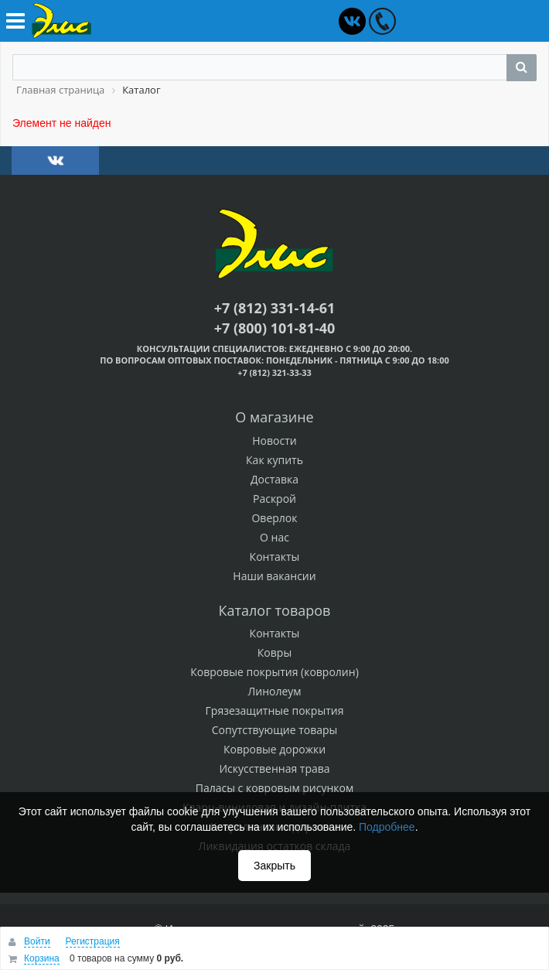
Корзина (42, 958)
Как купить (274, 460)
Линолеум (274, 691)
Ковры (274, 652)
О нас (274, 537)
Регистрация (93, 941)
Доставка (274, 479)
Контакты (275, 556)
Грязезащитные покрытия (275, 710)
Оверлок (274, 518)
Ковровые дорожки (274, 749)
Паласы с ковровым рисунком (275, 787)
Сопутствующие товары (275, 729)
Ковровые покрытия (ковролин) (274, 671)
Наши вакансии (274, 576)
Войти (37, 941)
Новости (274, 440)
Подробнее (387, 827)
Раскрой (274, 498)
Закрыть (274, 865)
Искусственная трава (274, 768)
